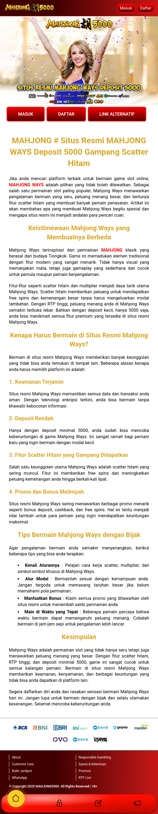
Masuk (126, 8)
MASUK (25, 114)
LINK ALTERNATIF (117, 114)
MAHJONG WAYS (26, 184)
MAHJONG (111, 250)
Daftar (145, 8)
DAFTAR (66, 114)
